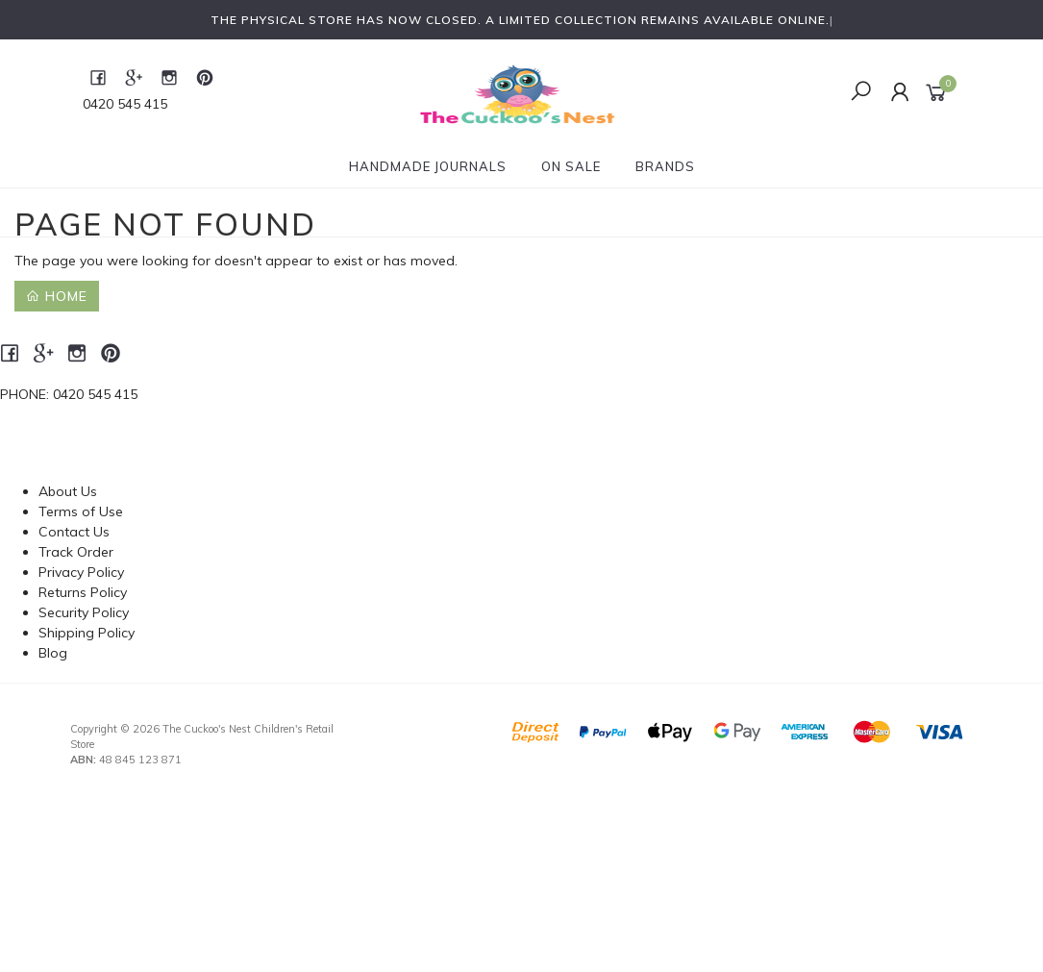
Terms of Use (80, 511)
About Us (67, 491)
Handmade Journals (428, 166)
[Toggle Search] (861, 92)
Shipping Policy (86, 632)
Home (56, 296)
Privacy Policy (81, 572)
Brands (665, 166)
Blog (52, 652)
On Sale (571, 166)
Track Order (75, 552)
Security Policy (83, 612)
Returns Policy (82, 592)
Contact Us (74, 531)
